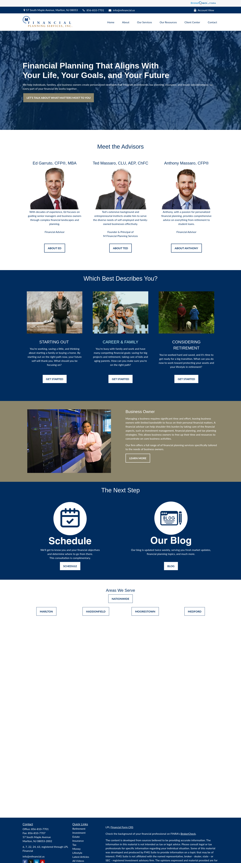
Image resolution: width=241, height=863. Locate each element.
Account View (204, 10)
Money (76, 848)
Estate (76, 836)
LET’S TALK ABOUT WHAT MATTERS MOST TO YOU (59, 97)
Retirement (79, 828)
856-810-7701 (93, 10)
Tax (74, 844)
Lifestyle (77, 852)
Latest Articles (80, 856)
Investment (79, 832)
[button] (111, 22)
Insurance (78, 840)
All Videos (78, 860)
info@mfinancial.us (121, 10)
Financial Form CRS (121, 827)
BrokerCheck (188, 833)
